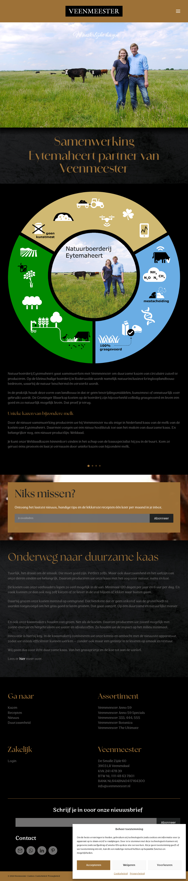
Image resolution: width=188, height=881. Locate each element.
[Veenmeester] (94, 11)
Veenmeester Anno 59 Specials (121, 712)
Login (12, 761)
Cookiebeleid (121, 873)
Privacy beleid (137, 873)
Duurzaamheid (19, 722)
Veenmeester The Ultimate (118, 727)
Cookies (30, 876)
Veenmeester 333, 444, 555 (119, 717)
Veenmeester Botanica (115, 722)
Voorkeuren (164, 865)
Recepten (15, 712)
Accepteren (93, 865)
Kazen (12, 707)
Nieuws (13, 717)
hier (22, 658)
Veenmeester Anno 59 (115, 707)
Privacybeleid (54, 876)
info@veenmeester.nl (114, 786)
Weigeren (129, 865)
